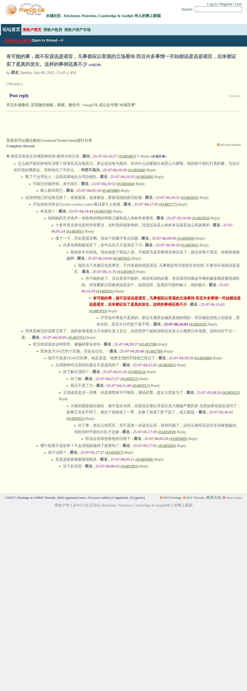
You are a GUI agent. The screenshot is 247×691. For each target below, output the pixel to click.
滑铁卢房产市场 (77, 30)
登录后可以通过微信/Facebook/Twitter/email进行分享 (49, 140)
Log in (212, 4)
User (238, 4)
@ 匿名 (71, 73)
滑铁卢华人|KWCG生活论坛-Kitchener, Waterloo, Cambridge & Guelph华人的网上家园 (123, 505)
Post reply (19, 95)
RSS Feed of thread (230, 144)
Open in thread (44, 40)
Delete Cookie (232, 497)
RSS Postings (171, 497)
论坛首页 (11, 29)
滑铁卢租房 (52, 30)
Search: (187, 9)
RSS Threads (193, 497)
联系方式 (214, 497)
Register (226, 4)
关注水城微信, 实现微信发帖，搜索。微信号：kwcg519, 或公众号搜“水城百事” (71, 105)
